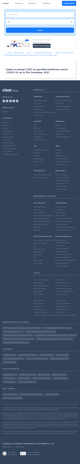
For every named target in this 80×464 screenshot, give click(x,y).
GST (35, 125)
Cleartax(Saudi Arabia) (10, 154)
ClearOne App (61, 164)
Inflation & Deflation (62, 248)
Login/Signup (69, 3)
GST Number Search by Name (66, 315)
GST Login (37, 128)
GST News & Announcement (43, 215)
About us (5, 122)
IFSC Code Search (62, 285)
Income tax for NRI (62, 109)
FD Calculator (38, 306)
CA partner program (41, 150)
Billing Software (61, 156)
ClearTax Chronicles (9, 145)
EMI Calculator (38, 283)
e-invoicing (37, 137)
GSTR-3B (37, 230)
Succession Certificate (63, 254)
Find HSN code (61, 300)
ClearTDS (59, 134)
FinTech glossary (8, 142)
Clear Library (6, 140)
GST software (38, 131)
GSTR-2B (37, 227)
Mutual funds (38, 115)
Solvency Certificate (63, 257)
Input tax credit (39, 140)
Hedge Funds (38, 252)
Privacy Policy (7, 447)
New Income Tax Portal (63, 221)
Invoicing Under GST (40, 224)
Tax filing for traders (40, 177)
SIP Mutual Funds (39, 249)
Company (47, 3)
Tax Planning (38, 103)
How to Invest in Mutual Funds (44, 240)
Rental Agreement (62, 263)
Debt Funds (38, 255)
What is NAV (38, 263)
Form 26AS (59, 210)
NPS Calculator (61, 294)
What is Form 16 (61, 213)
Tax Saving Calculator (63, 303)
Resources (34, 3)
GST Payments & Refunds (42, 221)
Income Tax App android (64, 100)
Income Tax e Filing (40, 100)
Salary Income (60, 215)
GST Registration (39, 207)
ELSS (35, 246)
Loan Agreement (61, 251)
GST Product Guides (9, 148)
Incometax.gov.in (61, 224)
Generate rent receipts (64, 288)
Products (20, 3)
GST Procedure (39, 213)
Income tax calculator (41, 280)
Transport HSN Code (63, 180)
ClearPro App (38, 161)
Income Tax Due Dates (63, 230)
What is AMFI (38, 260)
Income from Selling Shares (65, 227)
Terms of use (19, 447)
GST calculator (39, 294)
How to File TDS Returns (64, 218)
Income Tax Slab (61, 207)
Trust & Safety (7, 151)
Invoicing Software (62, 158)
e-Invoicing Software (63, 131)
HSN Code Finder (61, 174)
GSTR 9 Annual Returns (41, 218)
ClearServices (38, 109)
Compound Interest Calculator (44, 315)
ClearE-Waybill (61, 128)
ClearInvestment (39, 106)
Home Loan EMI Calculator (65, 291)
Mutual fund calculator (41, 285)
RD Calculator (38, 303)
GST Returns (38, 210)
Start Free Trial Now (42, 46)
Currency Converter (40, 312)
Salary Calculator (62, 309)
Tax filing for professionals (42, 174)
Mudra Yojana (60, 246)
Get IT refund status (62, 306)
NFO (35, 258)
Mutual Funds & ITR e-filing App (44, 112)
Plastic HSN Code (62, 183)
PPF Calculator (61, 280)
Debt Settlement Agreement (66, 260)
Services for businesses (64, 161)
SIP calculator (38, 291)
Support (5, 111)
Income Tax (59, 103)
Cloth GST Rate (61, 186)
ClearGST (59, 125)
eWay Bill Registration (63, 137)
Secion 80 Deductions (63, 106)
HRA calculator (39, 300)
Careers (5, 128)
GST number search (62, 283)
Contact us (6, 125)
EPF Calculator (61, 312)
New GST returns (39, 134)
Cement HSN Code (62, 177)
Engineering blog (8, 137)
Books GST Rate (61, 189)
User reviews (6, 134)
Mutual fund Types (40, 243)
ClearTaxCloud (39, 158)
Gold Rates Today (40, 309)
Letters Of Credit (61, 266)
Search (40, 30)
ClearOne (59, 153)
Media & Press (7, 131)
